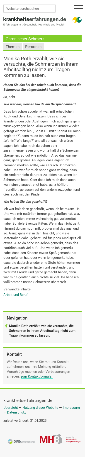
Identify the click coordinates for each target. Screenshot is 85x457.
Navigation (17, 318)
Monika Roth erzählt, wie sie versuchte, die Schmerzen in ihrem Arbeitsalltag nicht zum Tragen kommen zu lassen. (42, 331)
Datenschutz (16, 412)
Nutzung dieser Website (40, 408)
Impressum (71, 408)
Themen (12, 47)
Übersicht (10, 408)
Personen (33, 47)
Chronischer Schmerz (25, 38)
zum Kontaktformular (37, 376)
